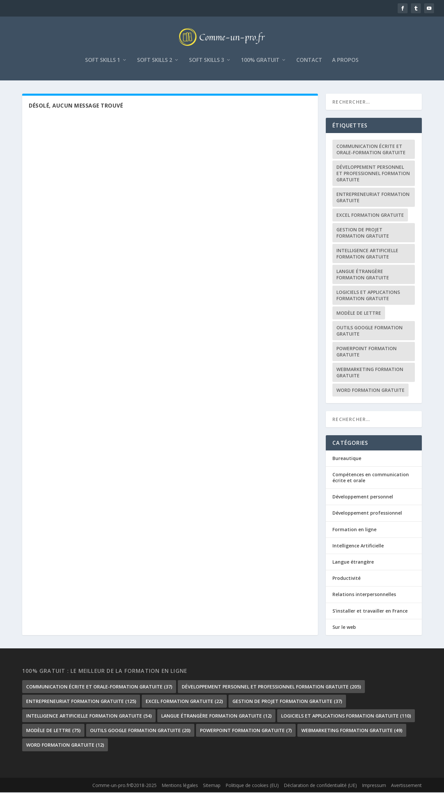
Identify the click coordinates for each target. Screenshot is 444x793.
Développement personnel (362, 497)
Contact (309, 61)
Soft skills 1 (102, 61)
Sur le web (344, 628)
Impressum (374, 786)
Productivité (346, 579)
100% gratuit (260, 61)
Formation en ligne (354, 530)
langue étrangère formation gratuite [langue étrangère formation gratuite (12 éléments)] (362, 275)
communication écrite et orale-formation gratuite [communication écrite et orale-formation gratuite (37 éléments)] (371, 150)
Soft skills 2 (154, 61)
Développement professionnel (367, 514)
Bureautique (346, 459)
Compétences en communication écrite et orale (370, 478)
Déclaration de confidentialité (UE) (320, 786)
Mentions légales (180, 786)
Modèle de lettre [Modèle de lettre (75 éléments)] (358, 313)
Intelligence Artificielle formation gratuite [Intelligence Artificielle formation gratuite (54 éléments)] (367, 254)
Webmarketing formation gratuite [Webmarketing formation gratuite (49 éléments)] (369, 373)
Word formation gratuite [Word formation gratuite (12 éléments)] (370, 391)
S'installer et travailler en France (370, 611)
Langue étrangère (353, 562)
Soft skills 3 (206, 61)
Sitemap (212, 786)
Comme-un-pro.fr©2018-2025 (124, 786)
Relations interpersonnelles (364, 595)
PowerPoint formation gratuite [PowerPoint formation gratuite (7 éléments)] (366, 352)
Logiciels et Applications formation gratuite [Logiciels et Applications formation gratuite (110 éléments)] (368, 296)
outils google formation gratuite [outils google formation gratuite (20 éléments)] (369, 331)
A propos (345, 61)
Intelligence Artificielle (358, 546)
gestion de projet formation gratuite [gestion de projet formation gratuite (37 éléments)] (362, 233)
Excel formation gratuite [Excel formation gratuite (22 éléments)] (370, 215)
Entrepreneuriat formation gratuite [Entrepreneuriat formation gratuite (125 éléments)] (373, 198)
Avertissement (406, 786)
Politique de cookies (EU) (252, 786)
